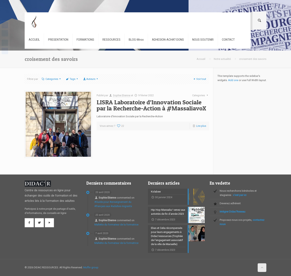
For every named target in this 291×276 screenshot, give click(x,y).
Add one (233, 80)
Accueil (201, 58)
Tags (72, 78)
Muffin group (90, 267)
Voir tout (199, 78)
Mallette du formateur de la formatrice (116, 224)
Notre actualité (222, 58)
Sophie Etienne (121, 95)
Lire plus (201, 125)
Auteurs (91, 78)
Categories (51, 78)
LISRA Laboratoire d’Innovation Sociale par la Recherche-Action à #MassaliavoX (151, 105)
